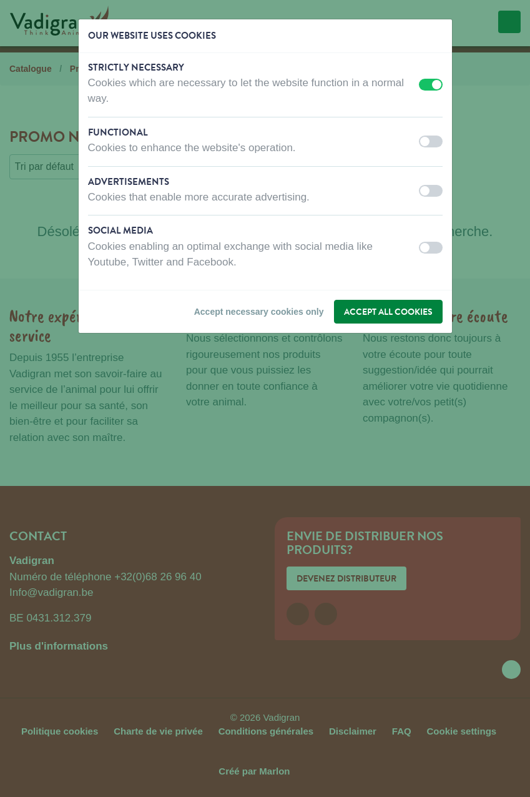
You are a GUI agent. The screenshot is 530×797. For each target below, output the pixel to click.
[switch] (431, 85)
